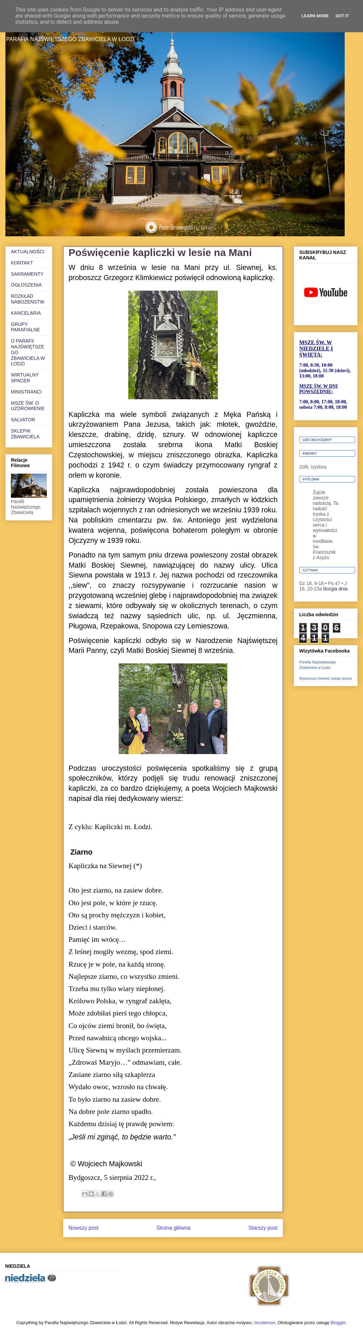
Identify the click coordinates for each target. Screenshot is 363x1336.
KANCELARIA (26, 313)
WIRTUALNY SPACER (25, 377)
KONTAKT (22, 263)
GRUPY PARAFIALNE (25, 327)
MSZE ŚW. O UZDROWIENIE (28, 405)
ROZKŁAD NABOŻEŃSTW (27, 299)
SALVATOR (23, 419)
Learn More (315, 15)
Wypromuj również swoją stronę (325, 678)
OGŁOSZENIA (26, 285)
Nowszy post (83, 1228)
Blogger (337, 1322)
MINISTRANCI (26, 392)
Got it (342, 15)
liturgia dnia (335, 588)
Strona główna (173, 1228)
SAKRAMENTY (27, 274)
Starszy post (263, 1228)
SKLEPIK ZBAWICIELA (25, 433)
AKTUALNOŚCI (27, 251)
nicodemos (264, 1322)
